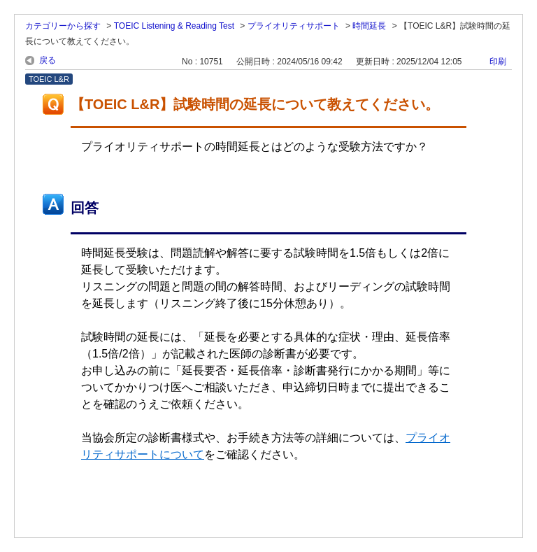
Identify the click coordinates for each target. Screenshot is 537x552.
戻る (47, 60)
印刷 (497, 61)
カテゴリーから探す (63, 26)
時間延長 (369, 26)
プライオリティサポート (294, 26)
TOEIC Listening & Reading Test (174, 26)
